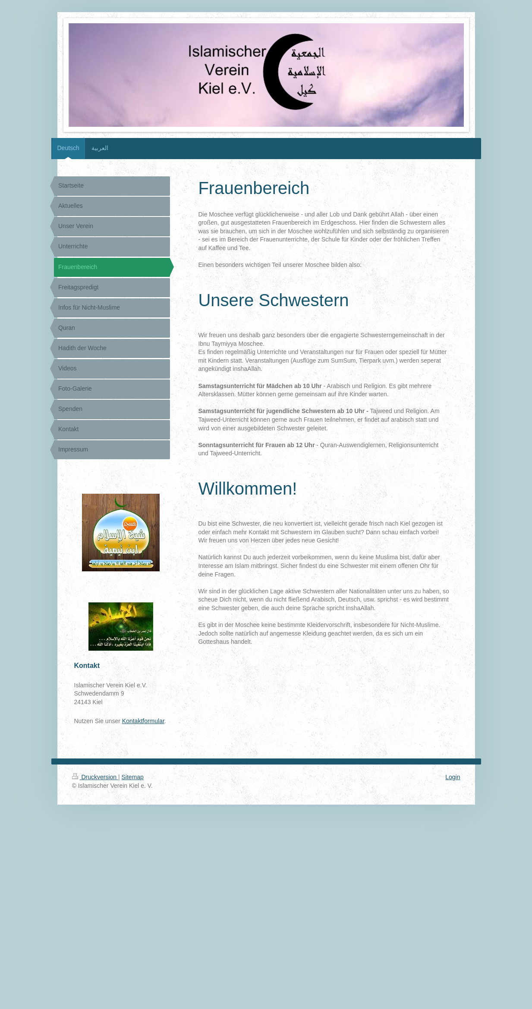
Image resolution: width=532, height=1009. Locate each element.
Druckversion (95, 777)
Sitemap (133, 777)
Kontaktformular (143, 721)
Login (452, 777)
